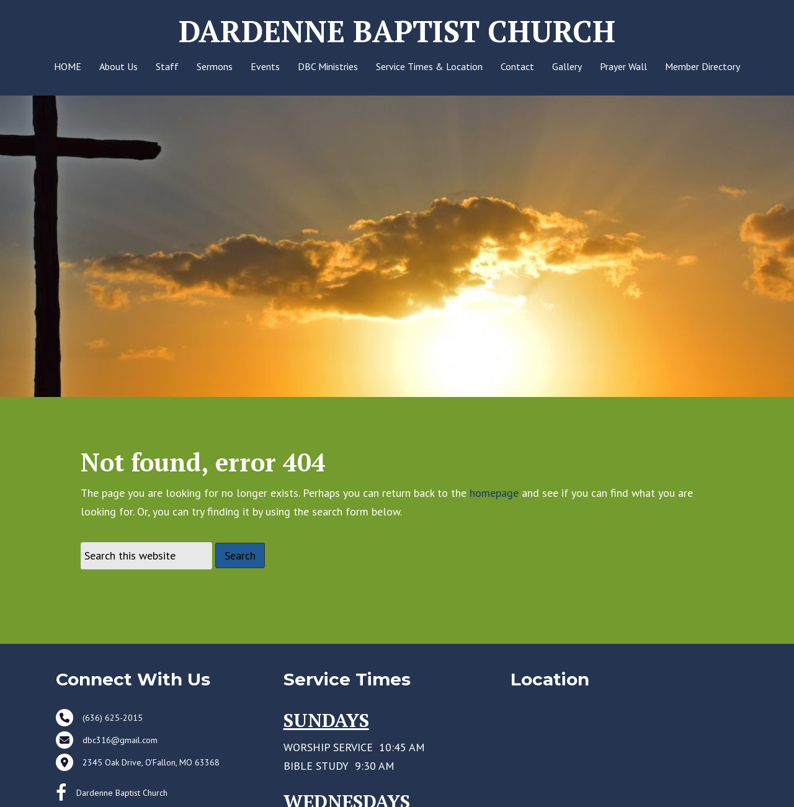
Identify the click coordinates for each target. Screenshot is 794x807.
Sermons (215, 66)
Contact (517, 66)
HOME (67, 66)
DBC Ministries (328, 66)
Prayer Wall (623, 66)
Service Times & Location (429, 66)
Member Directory (702, 66)
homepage (494, 514)
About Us (118, 66)
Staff (167, 66)
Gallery (567, 66)
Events (265, 66)
